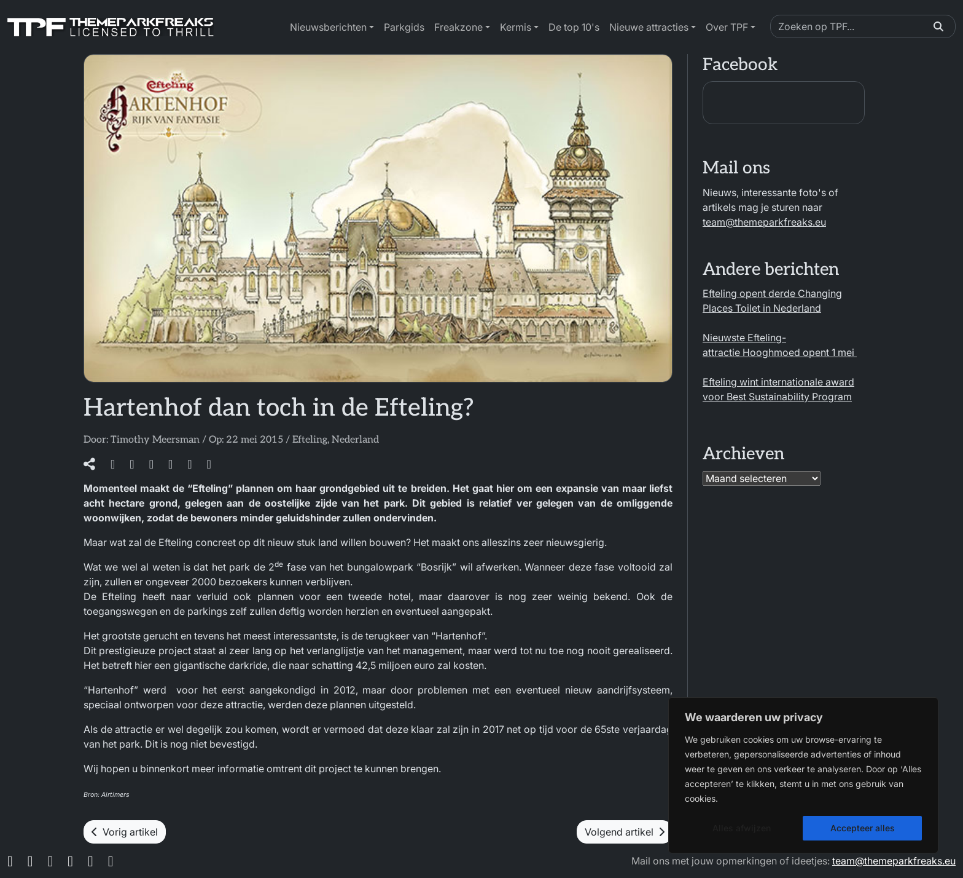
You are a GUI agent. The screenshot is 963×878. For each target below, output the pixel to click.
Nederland (355, 440)
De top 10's (573, 27)
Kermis (515, 27)
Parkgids (404, 27)
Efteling (309, 440)
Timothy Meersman (155, 440)
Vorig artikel (125, 832)
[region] (803, 775)
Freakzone (458, 27)
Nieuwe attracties (648, 27)
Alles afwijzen (741, 828)
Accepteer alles (862, 828)
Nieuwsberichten (328, 27)
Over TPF (727, 27)
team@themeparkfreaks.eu (764, 222)
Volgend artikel (625, 832)
